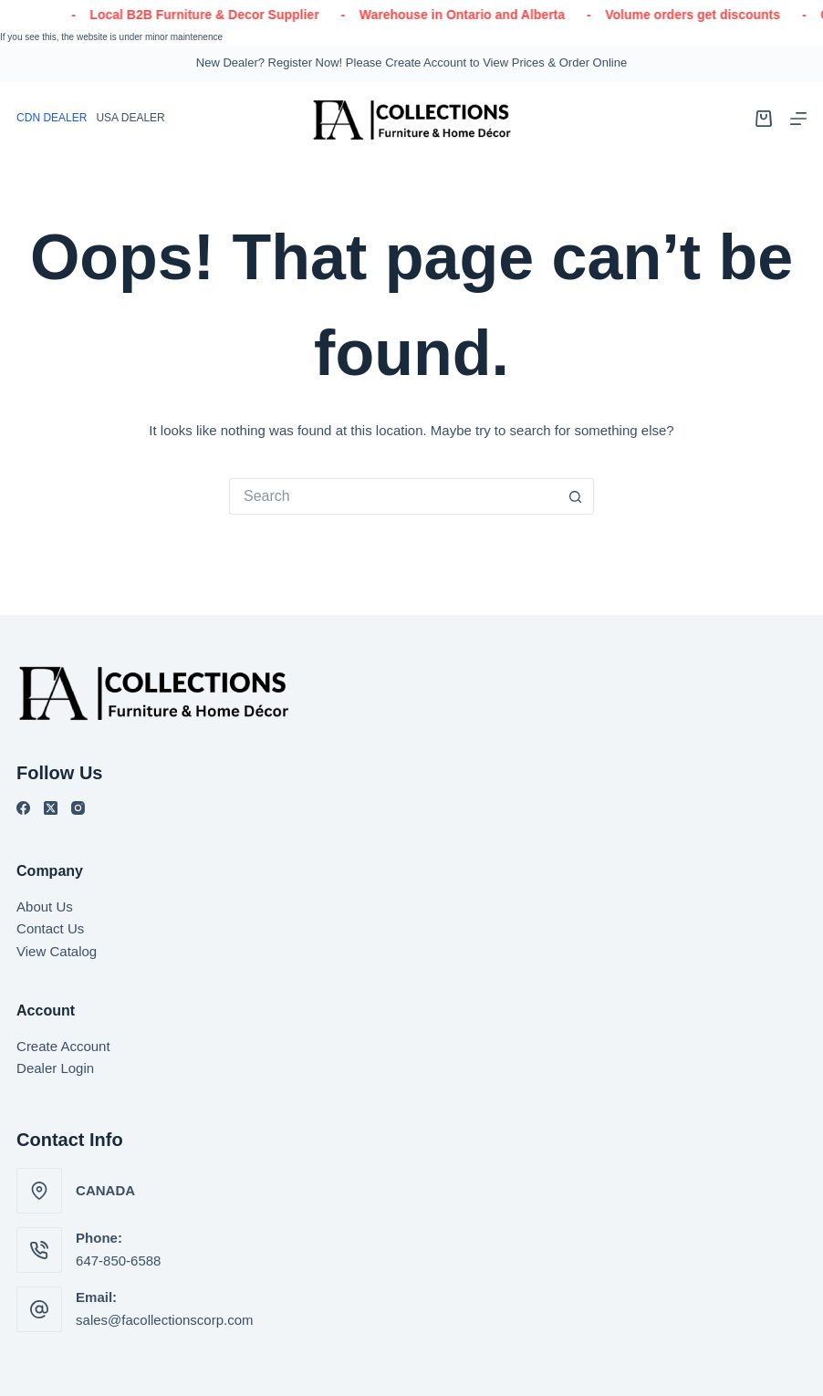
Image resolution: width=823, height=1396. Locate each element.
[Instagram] (78, 808)
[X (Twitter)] (50, 808)
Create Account (63, 1046)
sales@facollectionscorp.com (164, 1320)
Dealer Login (55, 1068)
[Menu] (798, 118)
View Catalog (56, 951)
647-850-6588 (118, 1260)
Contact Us (50, 928)
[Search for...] (393, 496)
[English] (130, 118)
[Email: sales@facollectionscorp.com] (39, 1309)
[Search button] (575, 496)
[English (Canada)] (51, 118)
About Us (44, 906)
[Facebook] (23, 808)
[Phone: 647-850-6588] (39, 1250)
